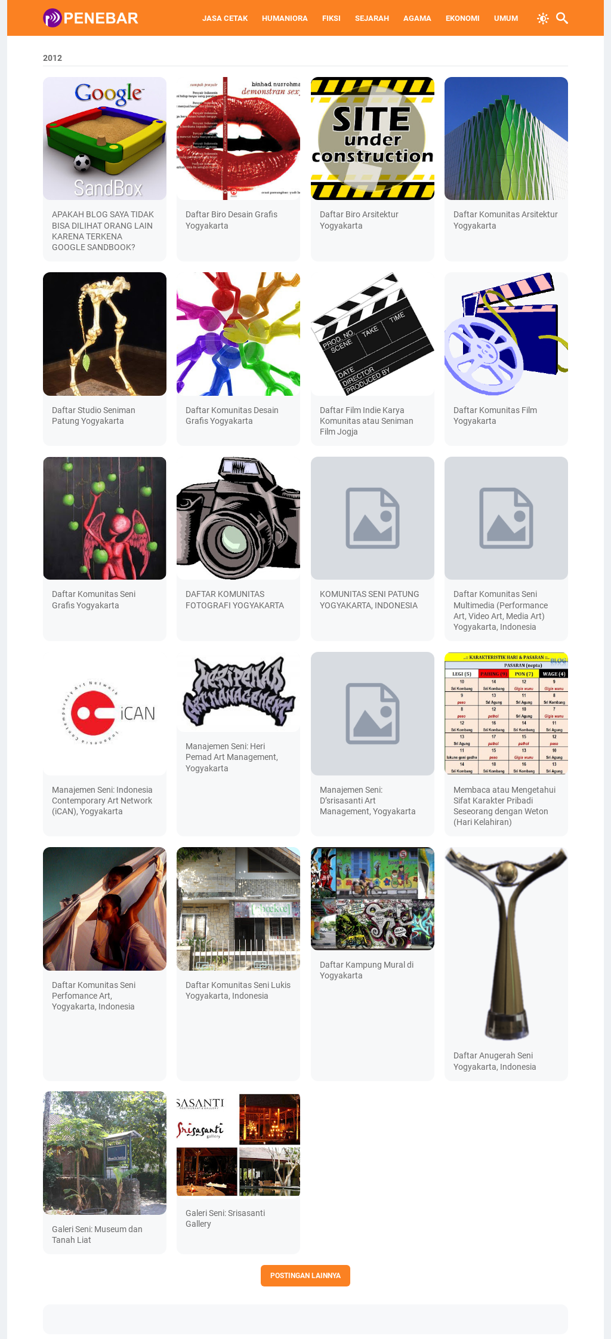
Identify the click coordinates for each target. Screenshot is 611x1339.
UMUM (506, 18)
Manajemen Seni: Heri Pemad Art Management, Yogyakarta (232, 756)
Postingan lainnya (305, 1276)
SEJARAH (372, 18)
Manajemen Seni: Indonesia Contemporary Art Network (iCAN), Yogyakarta (102, 800)
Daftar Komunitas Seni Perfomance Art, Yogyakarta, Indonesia (93, 995)
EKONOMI (463, 18)
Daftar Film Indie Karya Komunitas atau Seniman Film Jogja (366, 420)
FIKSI (331, 18)
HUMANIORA (285, 18)
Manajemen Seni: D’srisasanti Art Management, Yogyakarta (368, 800)
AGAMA (417, 18)
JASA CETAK (225, 18)
